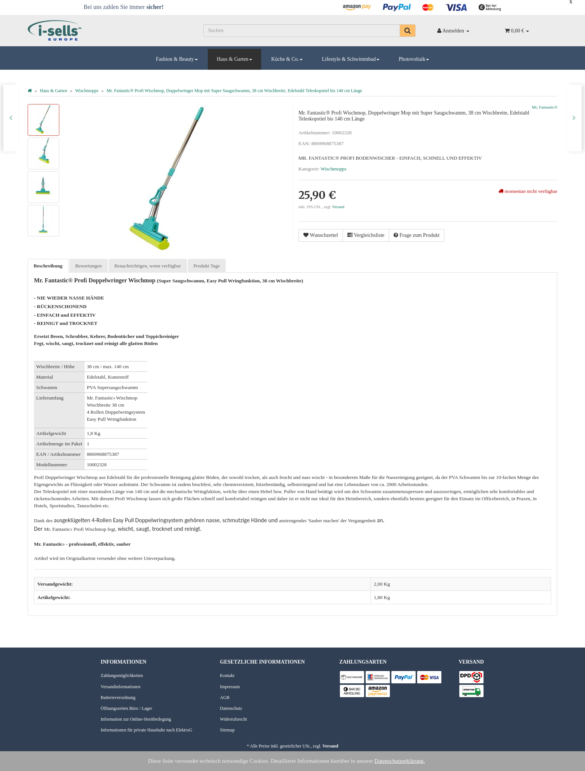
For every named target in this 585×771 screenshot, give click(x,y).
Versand (338, 207)
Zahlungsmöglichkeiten (122, 675)
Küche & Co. (287, 59)
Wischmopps (333, 169)
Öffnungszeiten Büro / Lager (126, 708)
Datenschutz (231, 708)
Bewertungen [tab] (88, 266)
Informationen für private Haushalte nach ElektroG (147, 730)
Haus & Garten (234, 59)
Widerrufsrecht (233, 719)
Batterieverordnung (118, 697)
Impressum (230, 686)
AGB (224, 697)
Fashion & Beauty (177, 59)
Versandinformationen (121, 686)
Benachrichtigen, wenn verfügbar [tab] (148, 266)
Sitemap (227, 730)
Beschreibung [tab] (48, 266)
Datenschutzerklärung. (400, 761)
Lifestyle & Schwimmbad (351, 59)
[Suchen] (301, 30)
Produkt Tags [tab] (207, 266)
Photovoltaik (414, 59)
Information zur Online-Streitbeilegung (136, 719)
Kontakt (227, 675)
